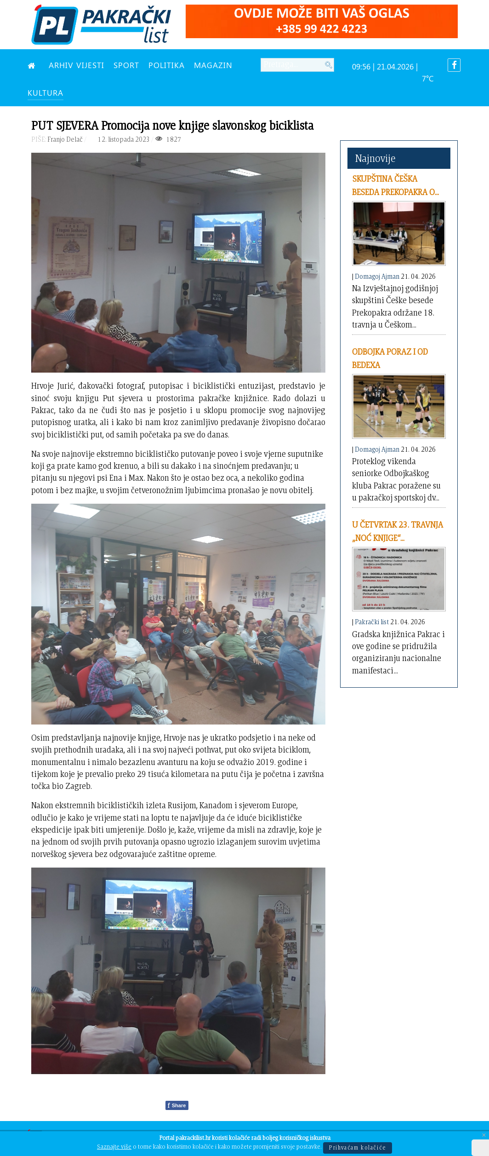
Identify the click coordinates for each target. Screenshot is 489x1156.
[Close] (484, 1135)
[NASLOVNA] (34, 64)
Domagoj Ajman (377, 276)
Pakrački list (372, 621)
